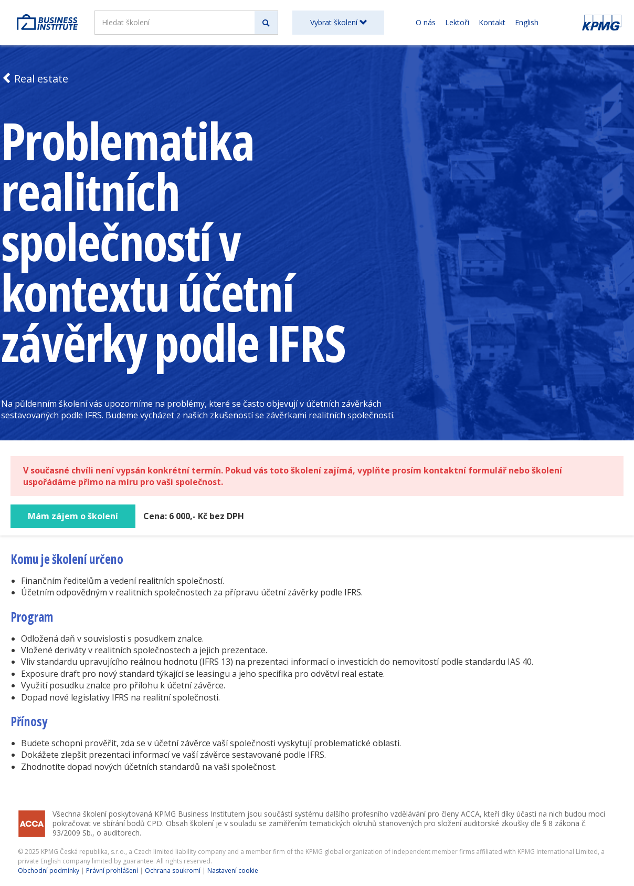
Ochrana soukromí (172, 870)
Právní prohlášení (112, 870)
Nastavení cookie (232, 870)
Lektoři (457, 22)
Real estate (34, 78)
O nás (426, 22)
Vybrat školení (338, 22)
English (526, 22)
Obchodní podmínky (48, 870)
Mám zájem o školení (73, 516)
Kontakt (492, 22)
